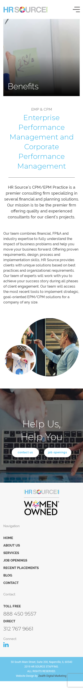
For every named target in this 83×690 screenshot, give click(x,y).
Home (8, 538)
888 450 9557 (19, 614)
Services (11, 553)
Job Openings (15, 560)
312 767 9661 (18, 629)
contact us (25, 452)
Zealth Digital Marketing (52, 675)
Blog (7, 575)
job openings (57, 452)
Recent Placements (21, 568)
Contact (11, 583)
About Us (11, 545)
